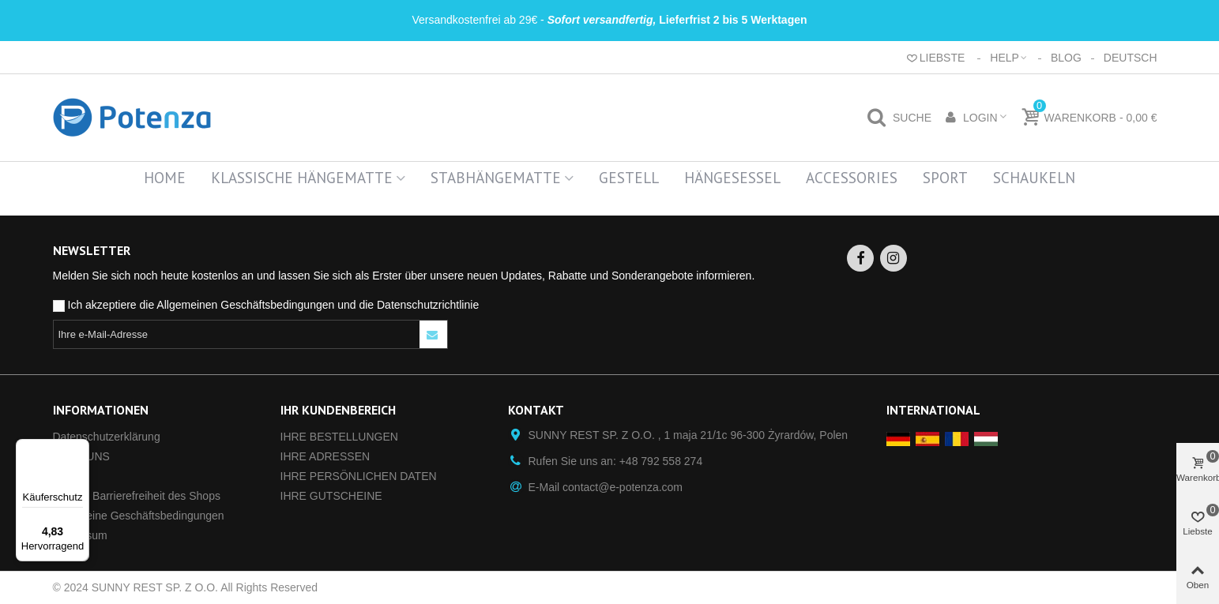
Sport (945, 177)
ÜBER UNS (81, 456)
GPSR (69, 476)
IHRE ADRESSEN (325, 456)
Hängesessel (732, 177)
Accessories (851, 177)
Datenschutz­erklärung (106, 436)
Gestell (629, 177)
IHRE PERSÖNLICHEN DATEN (358, 476)
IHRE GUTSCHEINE (331, 496)
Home (165, 177)
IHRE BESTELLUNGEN (339, 436)
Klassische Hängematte (302, 177)
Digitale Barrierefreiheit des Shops (136, 496)
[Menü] (79, 448)
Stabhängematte (496, 177)
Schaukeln (1034, 177)
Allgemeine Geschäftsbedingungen (138, 515)
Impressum (80, 535)
